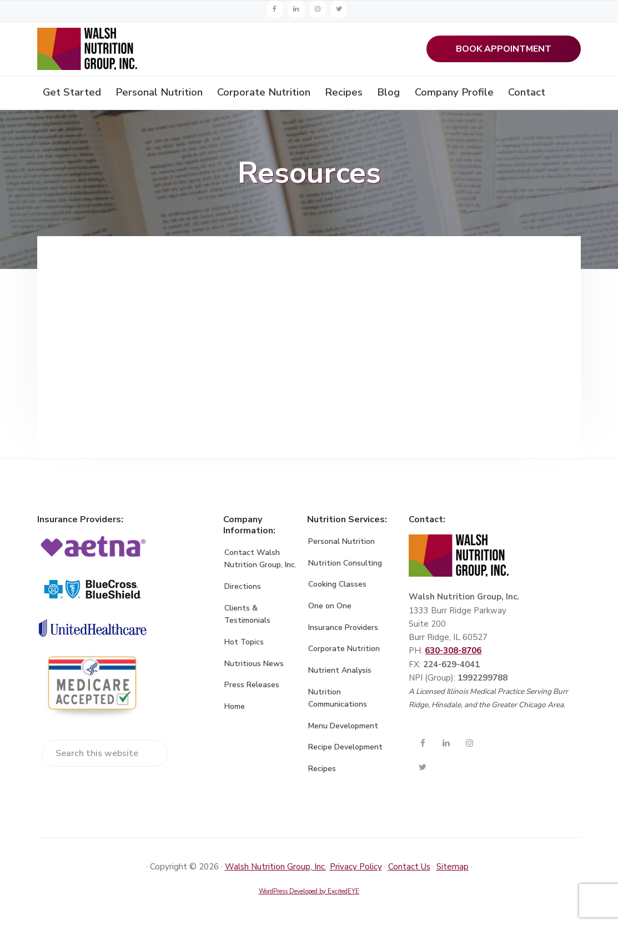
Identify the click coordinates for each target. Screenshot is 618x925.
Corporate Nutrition (344, 651)
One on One (329, 608)
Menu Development (343, 728)
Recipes (322, 771)
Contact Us (409, 868)
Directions (242, 589)
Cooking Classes (337, 587)
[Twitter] (338, 9)
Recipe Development (345, 749)
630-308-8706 (453, 653)
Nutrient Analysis (339, 672)
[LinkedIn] (296, 9)
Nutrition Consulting (345, 565)
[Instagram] (317, 9)
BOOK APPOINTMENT (503, 50)
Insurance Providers (343, 629)
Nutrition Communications (337, 700)
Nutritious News (254, 666)
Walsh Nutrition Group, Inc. (275, 868)
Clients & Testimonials (247, 616)
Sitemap (452, 868)
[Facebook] (275, 9)
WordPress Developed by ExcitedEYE (309, 893)
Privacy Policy (356, 868)
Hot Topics (244, 644)
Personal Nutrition (341, 544)
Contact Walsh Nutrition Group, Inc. (260, 561)
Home (234, 708)
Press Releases (251, 687)
